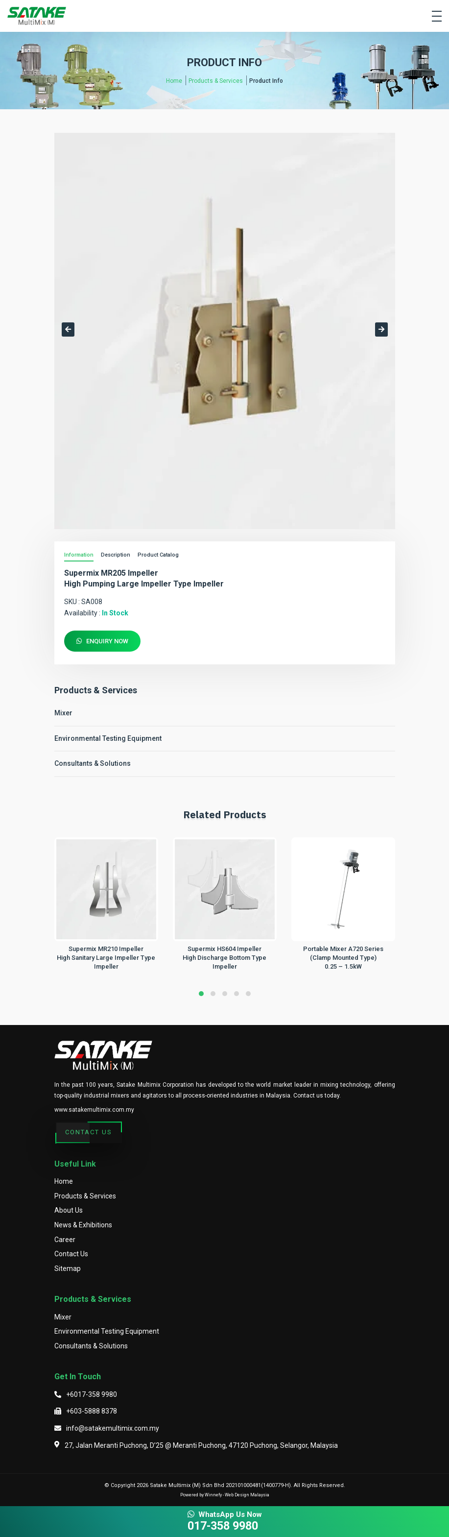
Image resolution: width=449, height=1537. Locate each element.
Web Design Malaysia (247, 1494)
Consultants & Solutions (92, 763)
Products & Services (216, 80)
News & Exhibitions (83, 1225)
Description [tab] (115, 555)
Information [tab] (79, 555)
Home (174, 80)
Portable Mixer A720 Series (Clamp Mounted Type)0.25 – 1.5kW (343, 957)
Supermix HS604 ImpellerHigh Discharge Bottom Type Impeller (224, 957)
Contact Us (88, 1133)
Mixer (63, 713)
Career (64, 1240)
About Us (68, 1210)
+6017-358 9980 (91, 1394)
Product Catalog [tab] (158, 555)
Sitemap (67, 1268)
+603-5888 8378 (91, 1411)
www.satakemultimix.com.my (94, 1109)
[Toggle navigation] (437, 16)
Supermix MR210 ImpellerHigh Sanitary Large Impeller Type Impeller (106, 957)
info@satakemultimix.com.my (112, 1428)
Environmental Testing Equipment (108, 738)
